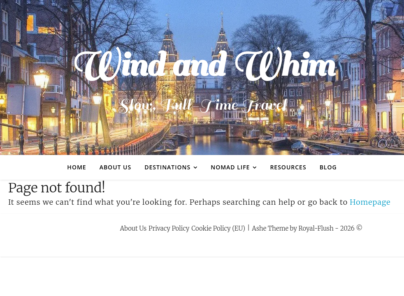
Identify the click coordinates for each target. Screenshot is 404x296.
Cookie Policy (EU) (218, 228)
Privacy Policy (169, 228)
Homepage (370, 202)
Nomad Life (230, 167)
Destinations (167, 167)
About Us (116, 167)
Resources (288, 167)
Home (76, 167)
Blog (328, 167)
